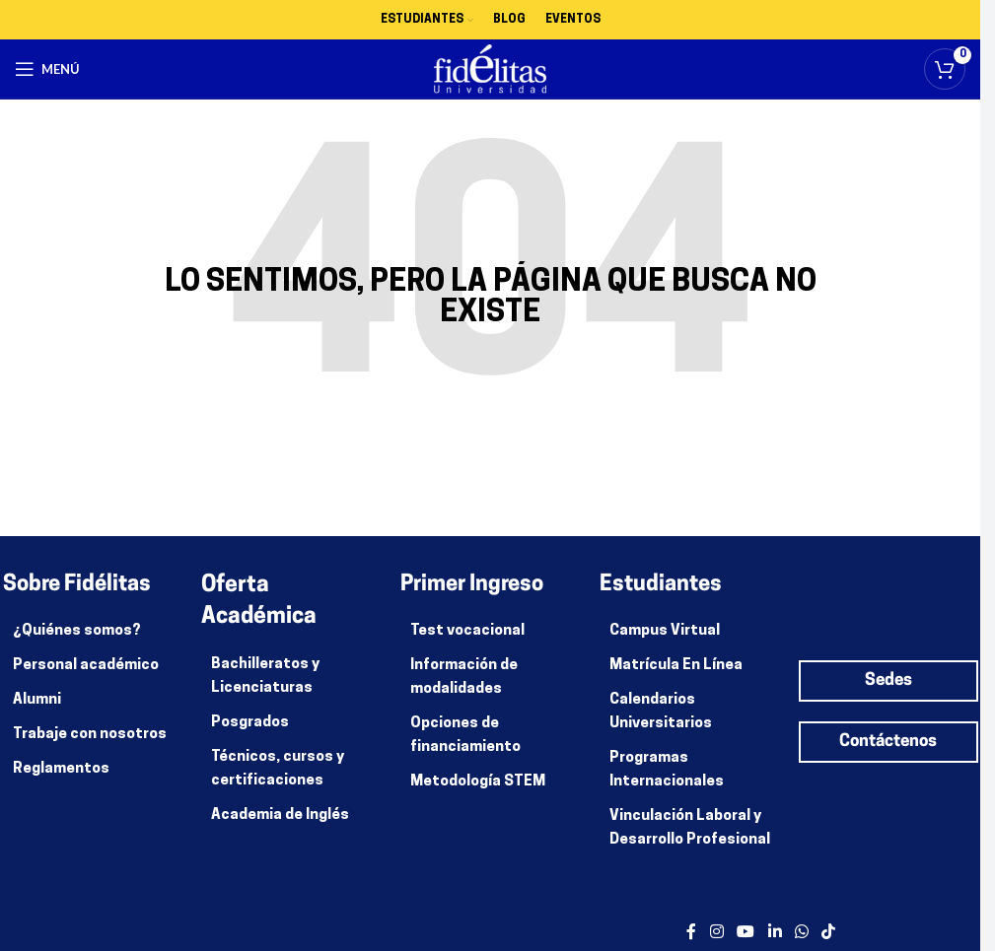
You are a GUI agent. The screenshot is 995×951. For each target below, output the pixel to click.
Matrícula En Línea (676, 665)
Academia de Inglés (280, 815)
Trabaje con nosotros (90, 734)
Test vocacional (467, 631)
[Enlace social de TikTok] (829, 933)
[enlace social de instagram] (716, 933)
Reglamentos (61, 769)
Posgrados (250, 722)
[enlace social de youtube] (746, 933)
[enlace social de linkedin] (774, 933)
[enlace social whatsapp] (801, 933)
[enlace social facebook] (691, 933)
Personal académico (86, 665)
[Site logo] (490, 69)
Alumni (37, 700)
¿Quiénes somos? (77, 631)
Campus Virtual (664, 631)
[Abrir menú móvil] (47, 69)
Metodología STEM (477, 782)
